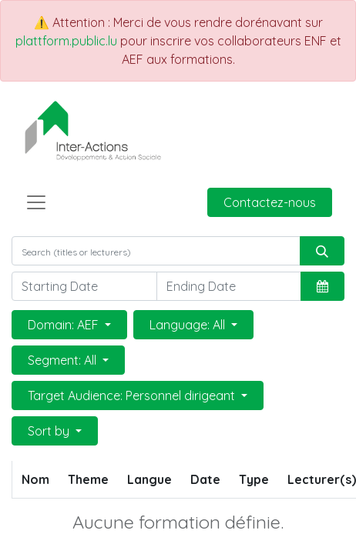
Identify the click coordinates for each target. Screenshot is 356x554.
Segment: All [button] (63, 360)
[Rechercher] (322, 250)
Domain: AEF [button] (65, 324)
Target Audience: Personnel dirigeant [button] (133, 395)
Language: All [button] (188, 324)
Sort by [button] (50, 431)
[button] (322, 286)
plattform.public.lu (66, 40)
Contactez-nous (269, 202)
